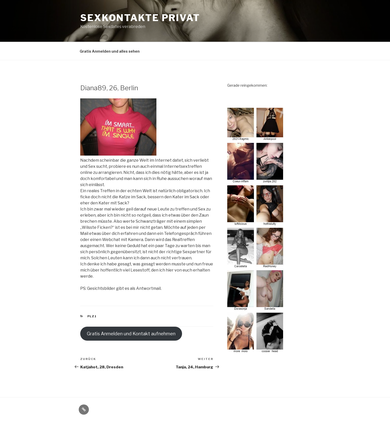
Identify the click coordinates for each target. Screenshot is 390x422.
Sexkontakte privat (140, 17)
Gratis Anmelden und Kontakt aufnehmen (131, 333)
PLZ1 (92, 316)
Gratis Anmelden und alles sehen (110, 51)
